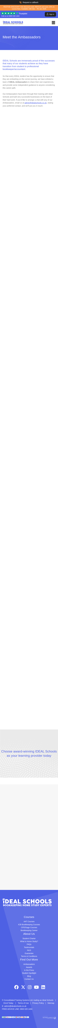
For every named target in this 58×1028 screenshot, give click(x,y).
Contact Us (29, 979)
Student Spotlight (29, 973)
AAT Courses (29, 921)
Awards (29, 967)
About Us (29, 933)
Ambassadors (29, 964)
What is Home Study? (29, 941)
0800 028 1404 (14, 16)
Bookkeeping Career (29, 930)
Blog (29, 976)
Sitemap (50, 1003)
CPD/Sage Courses (29, 927)
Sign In (50, 14)
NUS (29, 950)
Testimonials (29, 947)
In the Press (29, 970)
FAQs (29, 944)
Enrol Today (8, 1003)
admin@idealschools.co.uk (35, 103)
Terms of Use (23, 1003)
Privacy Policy (38, 1003)
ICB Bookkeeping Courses (29, 924)
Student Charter (29, 938)
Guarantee (29, 953)
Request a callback (29, 2)
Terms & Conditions (29, 956)
